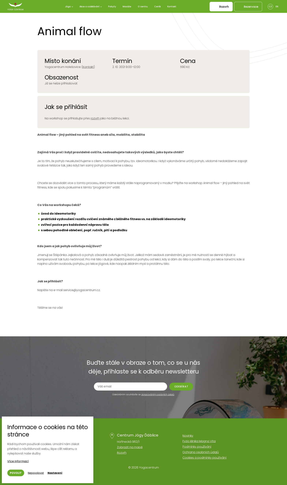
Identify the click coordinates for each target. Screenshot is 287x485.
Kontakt (171, 6)
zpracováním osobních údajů (157, 394)
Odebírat (181, 386)
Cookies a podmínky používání (204, 458)
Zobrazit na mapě (130, 447)
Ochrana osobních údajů (200, 452)
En (277, 6)
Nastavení (55, 472)
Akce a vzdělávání (89, 6)
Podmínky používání (196, 447)
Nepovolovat (36, 472)
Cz (270, 6)
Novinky (187, 436)
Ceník (157, 6)
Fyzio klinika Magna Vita (199, 441)
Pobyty (112, 6)
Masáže (127, 6)
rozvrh (95, 118)
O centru (143, 6)
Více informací (18, 461)
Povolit (16, 473)
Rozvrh (121, 453)
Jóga (68, 6)
